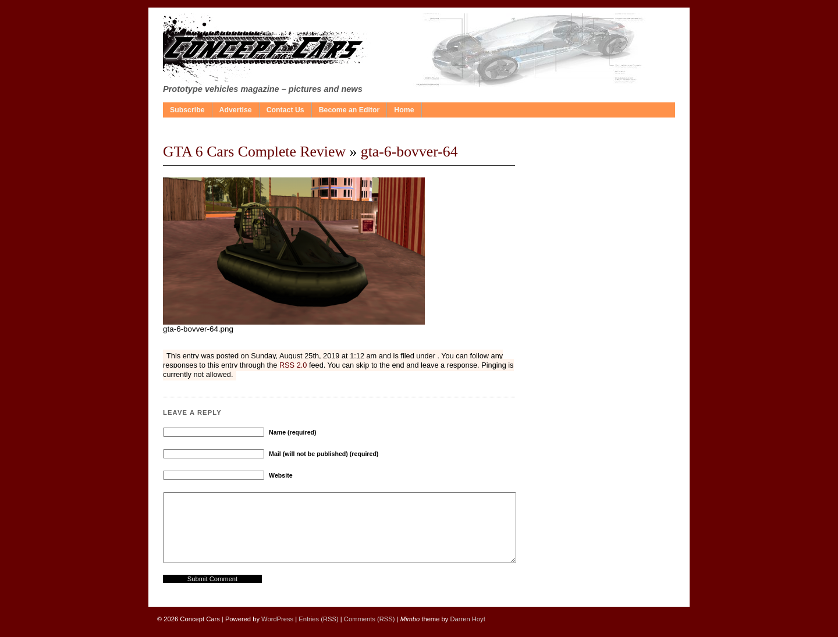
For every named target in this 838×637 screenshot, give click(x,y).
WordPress (277, 618)
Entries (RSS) (318, 618)
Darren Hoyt (467, 618)
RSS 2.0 (293, 365)
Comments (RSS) (369, 618)
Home (404, 110)
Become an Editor (349, 110)
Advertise (235, 110)
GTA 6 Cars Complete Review (254, 151)
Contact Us (285, 110)
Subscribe (187, 110)
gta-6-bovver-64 (409, 151)
